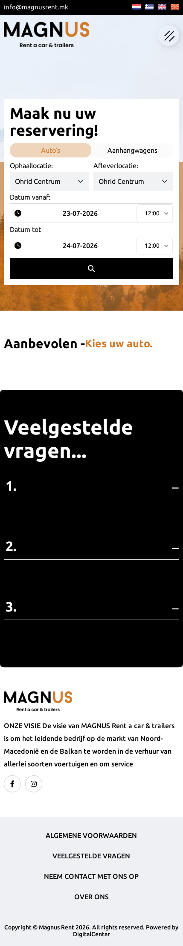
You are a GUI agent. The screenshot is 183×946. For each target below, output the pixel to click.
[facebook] (12, 783)
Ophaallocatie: (31, 165)
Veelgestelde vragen (91, 856)
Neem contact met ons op (91, 876)
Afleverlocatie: (115, 165)
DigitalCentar (91, 934)
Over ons (91, 896)
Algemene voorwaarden (91, 835)
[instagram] (33, 783)
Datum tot (25, 229)
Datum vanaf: (30, 197)
